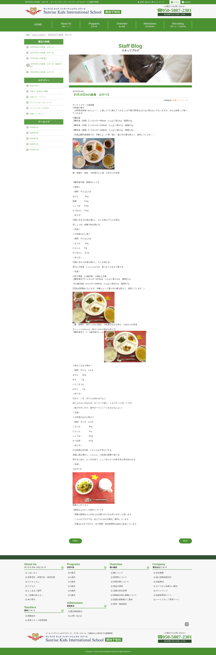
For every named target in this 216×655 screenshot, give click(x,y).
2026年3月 (34, 133)
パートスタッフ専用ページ (167, 599)
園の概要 (129, 565)
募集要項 (86, 604)
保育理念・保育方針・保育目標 (41, 577)
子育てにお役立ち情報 (39, 91)
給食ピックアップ (180, 100)
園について (118, 573)
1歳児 (72, 577)
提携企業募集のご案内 (123, 599)
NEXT (185, 541)
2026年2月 (34, 138)
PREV (75, 541)
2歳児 (72, 582)
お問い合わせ (145, 2)
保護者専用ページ (164, 595)
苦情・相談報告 (120, 604)
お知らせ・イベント (38, 97)
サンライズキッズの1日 (39, 108)
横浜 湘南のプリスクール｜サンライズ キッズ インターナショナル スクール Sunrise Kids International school (73, 11)
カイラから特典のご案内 (166, 586)
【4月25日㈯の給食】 (38, 58)
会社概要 (160, 573)
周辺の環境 (118, 586)
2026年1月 (34, 144)
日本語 (175, 2)
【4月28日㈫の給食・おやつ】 (42, 47)
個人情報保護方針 (164, 577)
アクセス (31, 586)
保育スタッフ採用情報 (37, 620)
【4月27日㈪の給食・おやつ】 (42, 53)
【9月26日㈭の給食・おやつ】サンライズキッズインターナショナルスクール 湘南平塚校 (61, 2)
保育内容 (86, 565)
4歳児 (72, 591)
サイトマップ (158, 2)
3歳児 (72, 586)
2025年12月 (34, 150)
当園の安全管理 (120, 591)
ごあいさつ (32, 573)
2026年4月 (34, 127)
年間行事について (121, 582)
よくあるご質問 (34, 591)
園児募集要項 (76, 611)
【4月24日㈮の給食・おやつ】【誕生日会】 (46, 65)
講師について (44, 608)
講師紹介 (31, 616)
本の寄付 (31, 599)
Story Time (34, 86)
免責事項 (160, 582)
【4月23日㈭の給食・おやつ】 (42, 72)
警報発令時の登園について (125, 595)
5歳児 (72, 595)
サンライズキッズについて (40, 102)
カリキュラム (33, 582)
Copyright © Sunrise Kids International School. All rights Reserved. (108, 651)
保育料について (120, 577)
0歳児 (72, 573)
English (186, 2)
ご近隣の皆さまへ (35, 595)
